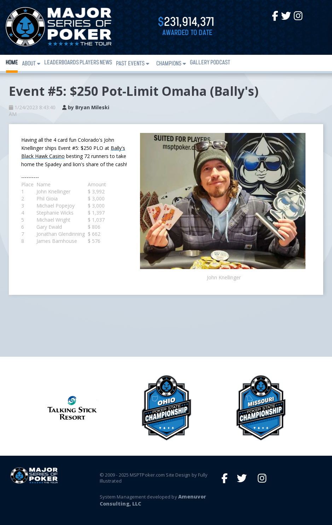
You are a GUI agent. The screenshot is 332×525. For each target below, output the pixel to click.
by (85, 107)
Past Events (130, 63)
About (29, 63)
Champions (168, 63)
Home (12, 62)
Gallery (200, 62)
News (106, 62)
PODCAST (220, 62)
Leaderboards (61, 62)
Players (89, 62)
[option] (166, 408)
